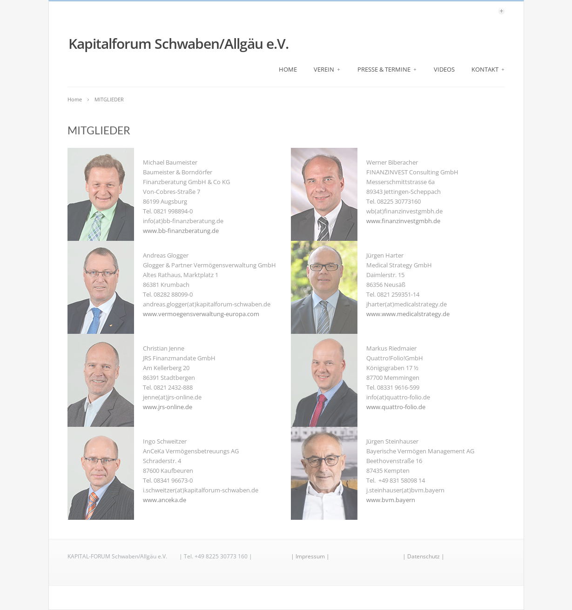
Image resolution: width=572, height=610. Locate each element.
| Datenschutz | (423, 556)
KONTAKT (488, 69)
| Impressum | (310, 556)
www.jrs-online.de (167, 407)
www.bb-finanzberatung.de (181, 230)
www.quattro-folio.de (395, 407)
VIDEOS (444, 69)
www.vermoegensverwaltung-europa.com (201, 314)
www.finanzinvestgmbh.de (403, 221)
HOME (288, 69)
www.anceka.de (164, 500)
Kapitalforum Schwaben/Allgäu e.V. (178, 43)
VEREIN (327, 69)
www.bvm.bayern (390, 500)
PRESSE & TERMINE (387, 69)
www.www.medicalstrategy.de (408, 314)
